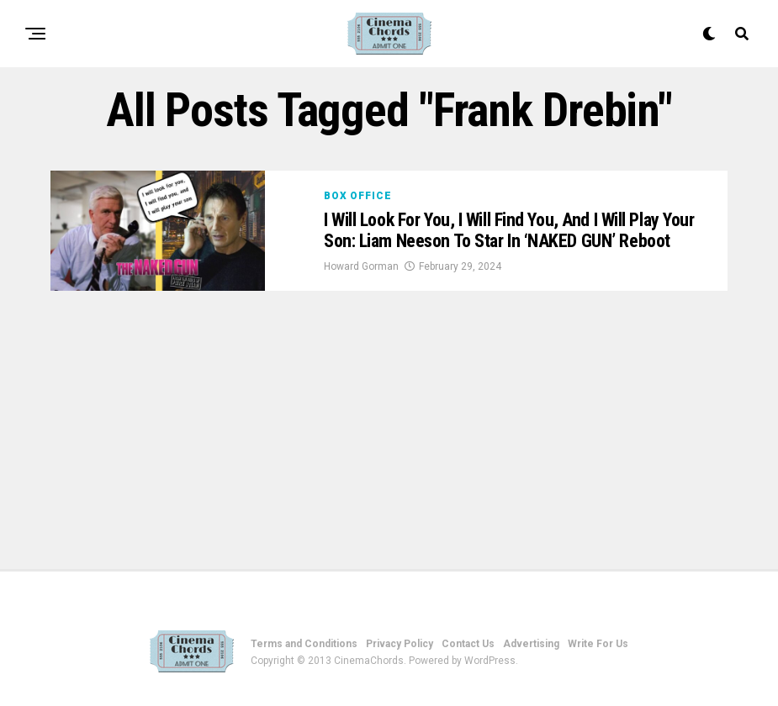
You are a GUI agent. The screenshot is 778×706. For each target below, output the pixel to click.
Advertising (531, 644)
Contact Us (468, 644)
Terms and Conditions (304, 644)
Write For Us (598, 644)
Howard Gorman (361, 266)
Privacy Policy (399, 644)
